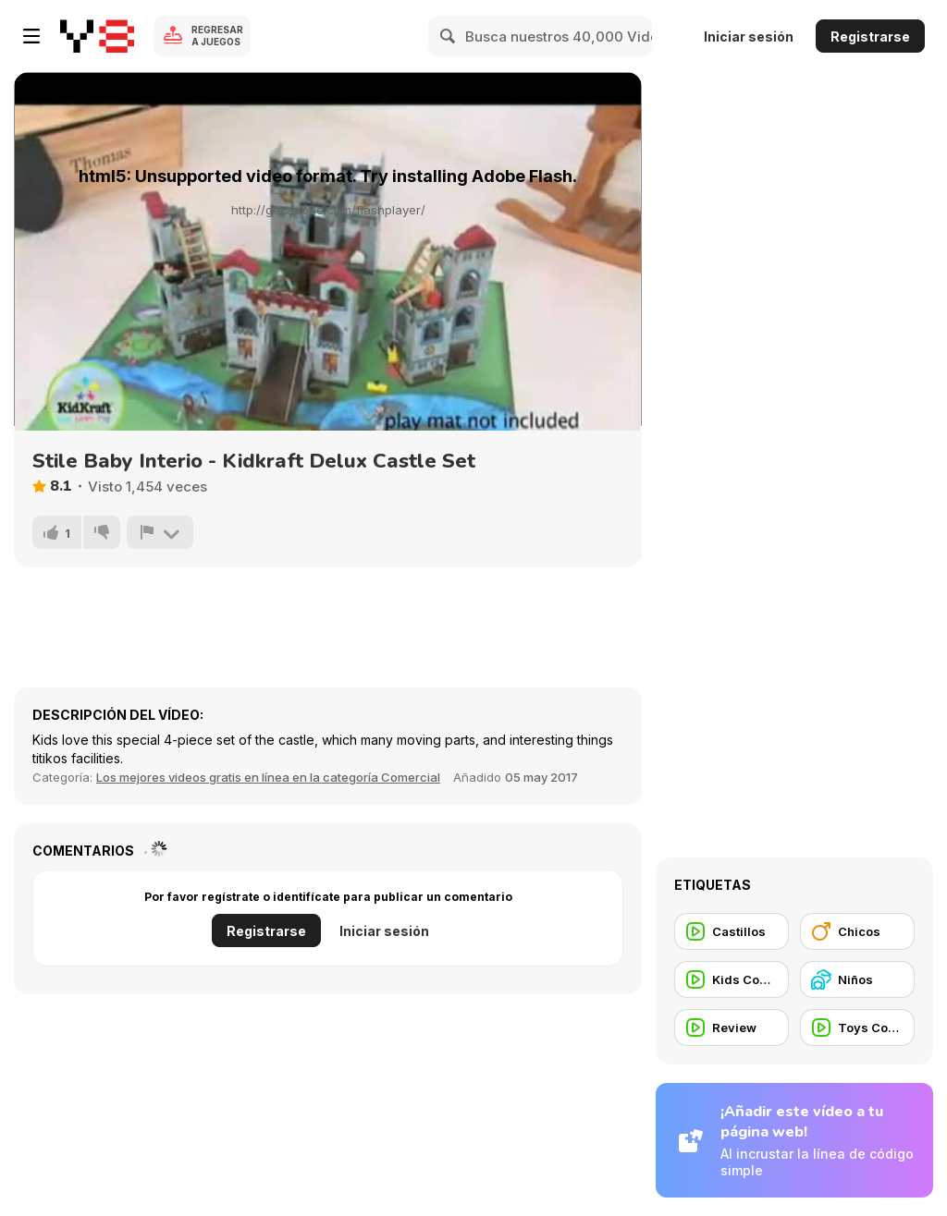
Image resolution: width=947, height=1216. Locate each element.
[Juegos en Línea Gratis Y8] (97, 36)
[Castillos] (731, 931)
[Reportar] (160, 532)
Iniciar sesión (748, 36)
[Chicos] (857, 931)
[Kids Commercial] (731, 979)
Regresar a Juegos (217, 35)
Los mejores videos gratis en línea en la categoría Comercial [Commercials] (268, 777)
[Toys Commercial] (857, 1027)
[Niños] (857, 979)
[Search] (448, 36)
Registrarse (870, 36)
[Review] (731, 1027)
